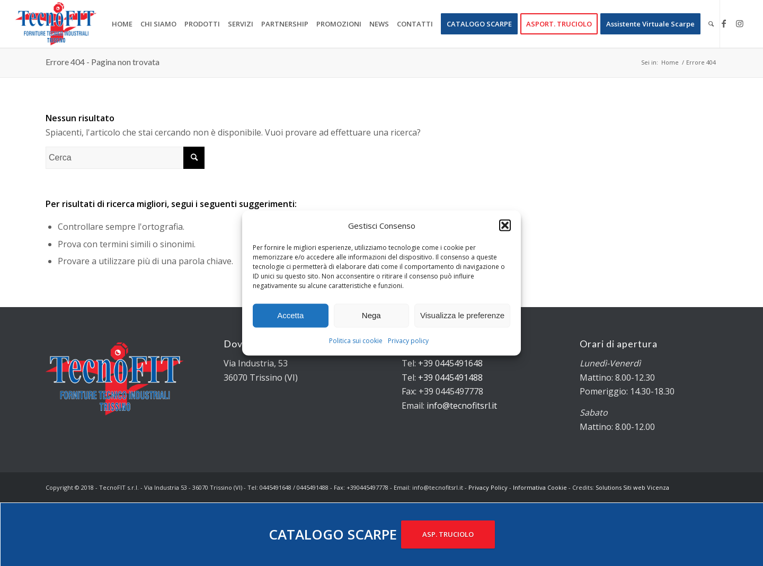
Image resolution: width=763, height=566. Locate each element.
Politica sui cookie (356, 340)
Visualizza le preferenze (462, 315)
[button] (505, 225)
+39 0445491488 (450, 377)
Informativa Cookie (540, 487)
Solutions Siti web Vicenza (632, 487)
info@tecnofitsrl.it (462, 405)
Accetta (290, 315)
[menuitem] (122, 24)
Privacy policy (408, 340)
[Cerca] (711, 24)
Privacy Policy (488, 487)
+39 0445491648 (450, 363)
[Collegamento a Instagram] (740, 23)
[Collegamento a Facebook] (724, 23)
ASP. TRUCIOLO (448, 534)
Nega (371, 315)
